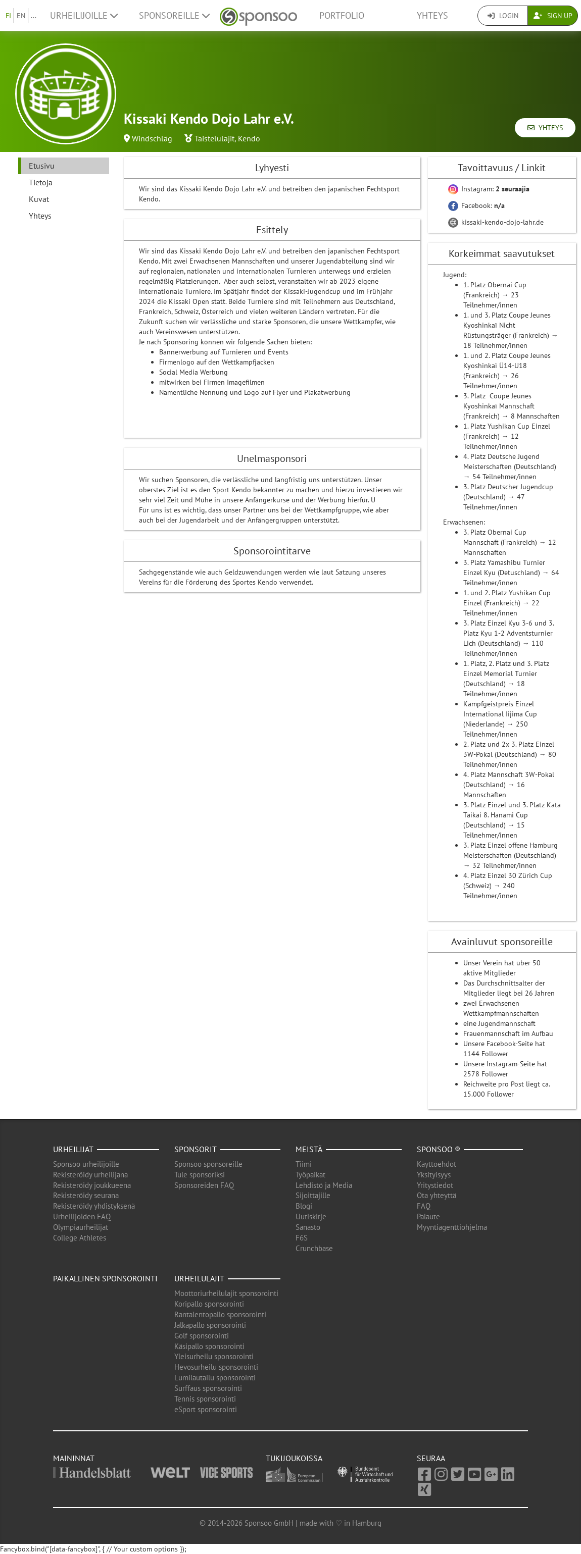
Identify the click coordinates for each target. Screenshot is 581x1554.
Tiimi (304, 1164)
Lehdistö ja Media (324, 1185)
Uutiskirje (311, 1216)
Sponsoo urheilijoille (86, 1164)
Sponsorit (195, 1149)
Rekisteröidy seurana (86, 1195)
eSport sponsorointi (205, 1409)
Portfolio (341, 15)
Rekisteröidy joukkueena (92, 1185)
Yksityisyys (434, 1174)
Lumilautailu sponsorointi (215, 1377)
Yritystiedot (435, 1185)
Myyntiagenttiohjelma (452, 1227)
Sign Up (553, 15)
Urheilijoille (84, 15)
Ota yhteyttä (436, 1195)
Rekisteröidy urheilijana (90, 1174)
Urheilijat (73, 1149)
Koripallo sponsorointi (209, 1304)
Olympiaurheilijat (80, 1227)
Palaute (428, 1216)
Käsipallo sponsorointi (209, 1346)
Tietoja (41, 182)
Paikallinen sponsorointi (105, 1278)
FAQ (423, 1206)
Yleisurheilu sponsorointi (214, 1356)
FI (8, 15)
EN (21, 15)
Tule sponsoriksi (199, 1174)
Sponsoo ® (438, 1149)
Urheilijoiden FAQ (82, 1216)
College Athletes (79, 1237)
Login (503, 15)
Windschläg (152, 138)
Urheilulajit (199, 1278)
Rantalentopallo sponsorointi (220, 1314)
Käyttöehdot (436, 1164)
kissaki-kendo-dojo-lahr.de (496, 222)
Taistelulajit (214, 138)
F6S (302, 1237)
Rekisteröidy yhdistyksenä (94, 1206)
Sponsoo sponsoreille (208, 1164)
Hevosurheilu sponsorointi (216, 1367)
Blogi (304, 1206)
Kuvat (39, 199)
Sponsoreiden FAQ (204, 1185)
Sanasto (308, 1227)
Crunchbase (314, 1248)
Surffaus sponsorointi (208, 1388)
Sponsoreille (174, 15)
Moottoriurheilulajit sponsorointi (226, 1293)
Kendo (249, 138)
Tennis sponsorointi (205, 1399)
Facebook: (476, 205)
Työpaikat (310, 1174)
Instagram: (488, 188)
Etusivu (42, 166)
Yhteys (432, 15)
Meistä (309, 1149)
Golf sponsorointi (201, 1335)
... (33, 15)
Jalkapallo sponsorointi (210, 1325)
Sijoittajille (313, 1195)
